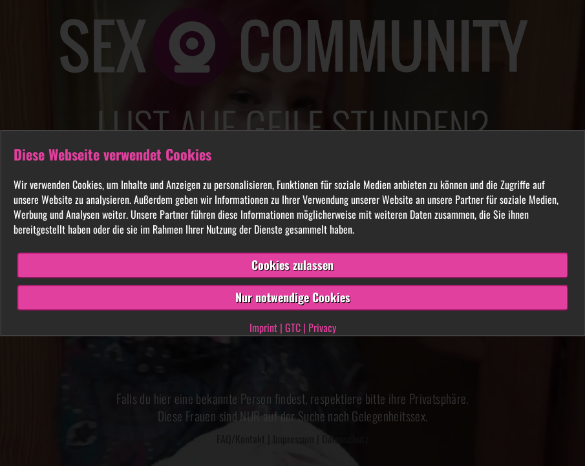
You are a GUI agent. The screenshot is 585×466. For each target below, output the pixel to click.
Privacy (322, 327)
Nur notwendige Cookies (292, 297)
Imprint (263, 327)
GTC (293, 327)
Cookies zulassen (292, 265)
